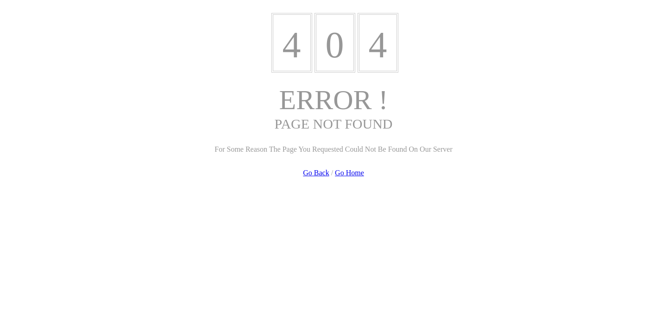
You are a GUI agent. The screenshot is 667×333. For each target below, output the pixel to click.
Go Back (316, 173)
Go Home (349, 173)
